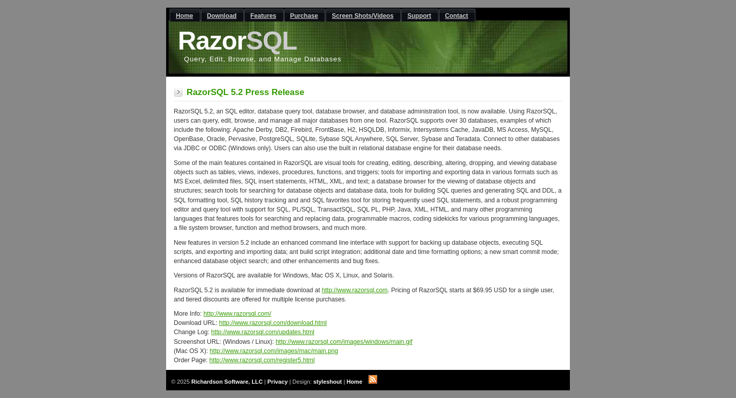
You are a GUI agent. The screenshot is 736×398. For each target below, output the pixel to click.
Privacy (277, 382)
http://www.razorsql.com (354, 290)
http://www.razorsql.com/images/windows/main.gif (343, 341)
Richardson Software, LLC (227, 382)
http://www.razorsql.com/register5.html (262, 360)
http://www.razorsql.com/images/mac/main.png (274, 351)
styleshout (327, 382)
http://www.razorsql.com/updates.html (262, 332)
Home (354, 382)
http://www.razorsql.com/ (237, 313)
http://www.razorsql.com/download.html (273, 322)
